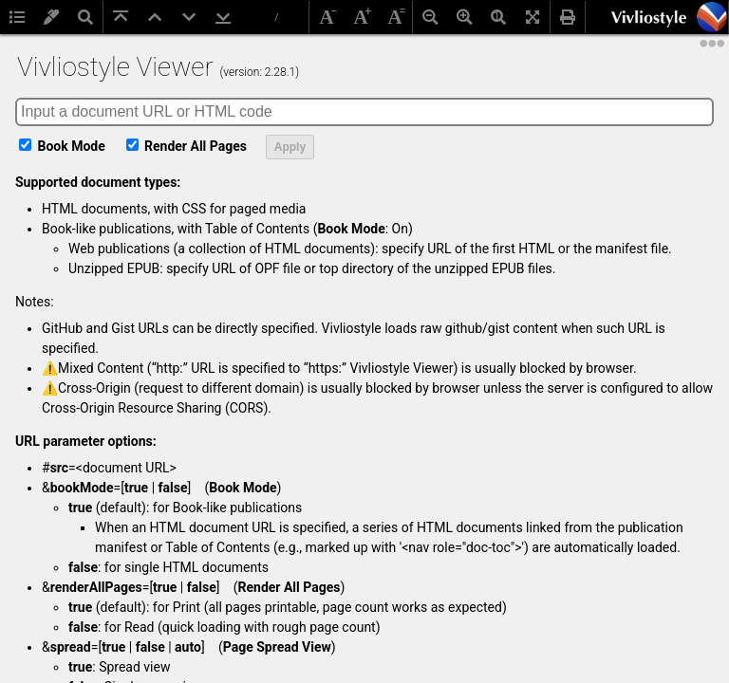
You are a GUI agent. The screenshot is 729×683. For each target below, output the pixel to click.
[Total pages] (278, 18)
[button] (712, 17)
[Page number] (255, 17)
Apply (290, 147)
